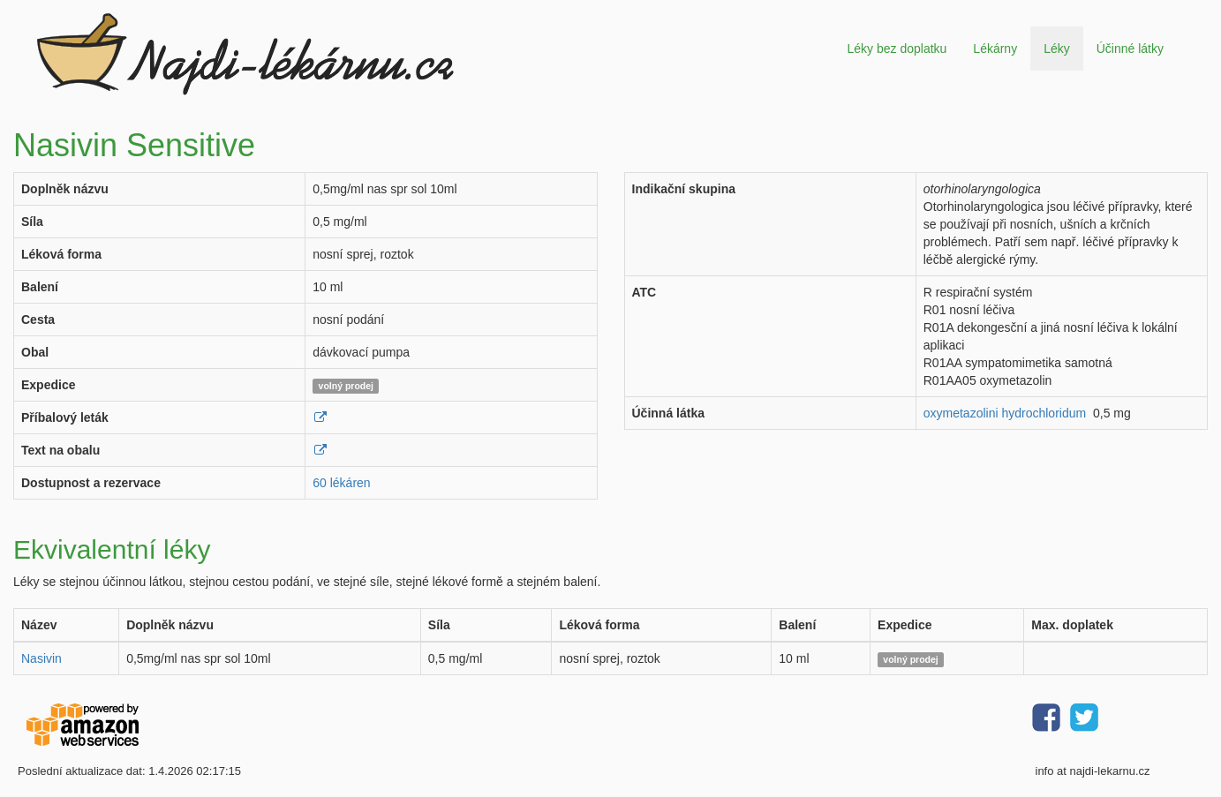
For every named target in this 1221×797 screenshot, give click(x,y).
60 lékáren (341, 483)
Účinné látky (1130, 48)
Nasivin (41, 658)
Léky (1057, 48)
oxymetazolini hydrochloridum (1004, 413)
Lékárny (995, 48)
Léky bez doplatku (896, 48)
